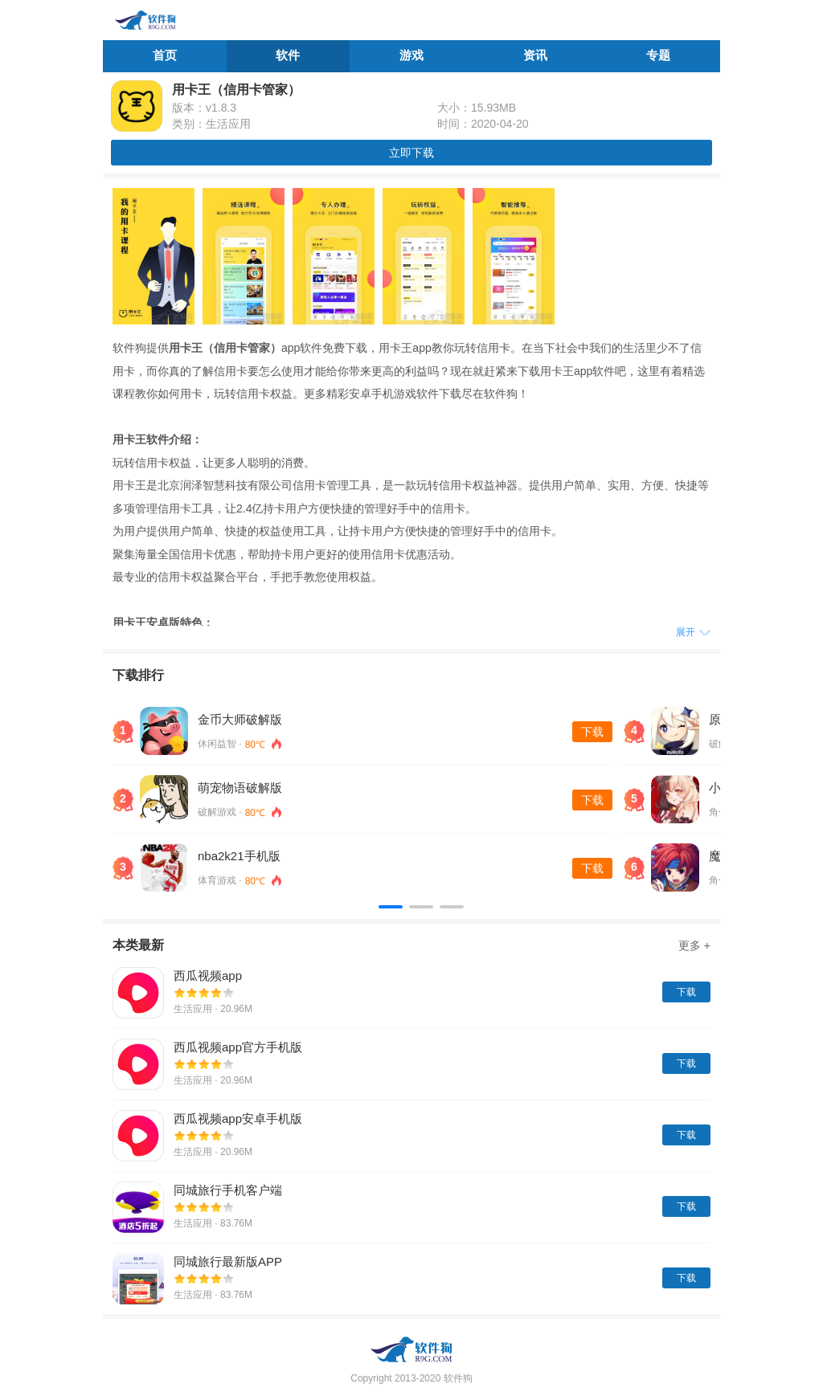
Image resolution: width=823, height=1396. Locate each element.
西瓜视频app (208, 975)
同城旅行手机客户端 (228, 1190)
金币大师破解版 (240, 719)
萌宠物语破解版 (240, 787)
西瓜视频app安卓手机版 (238, 1118)
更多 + (694, 945)
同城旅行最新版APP (228, 1261)
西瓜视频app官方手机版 (238, 1047)
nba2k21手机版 (239, 856)
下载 (592, 731)
